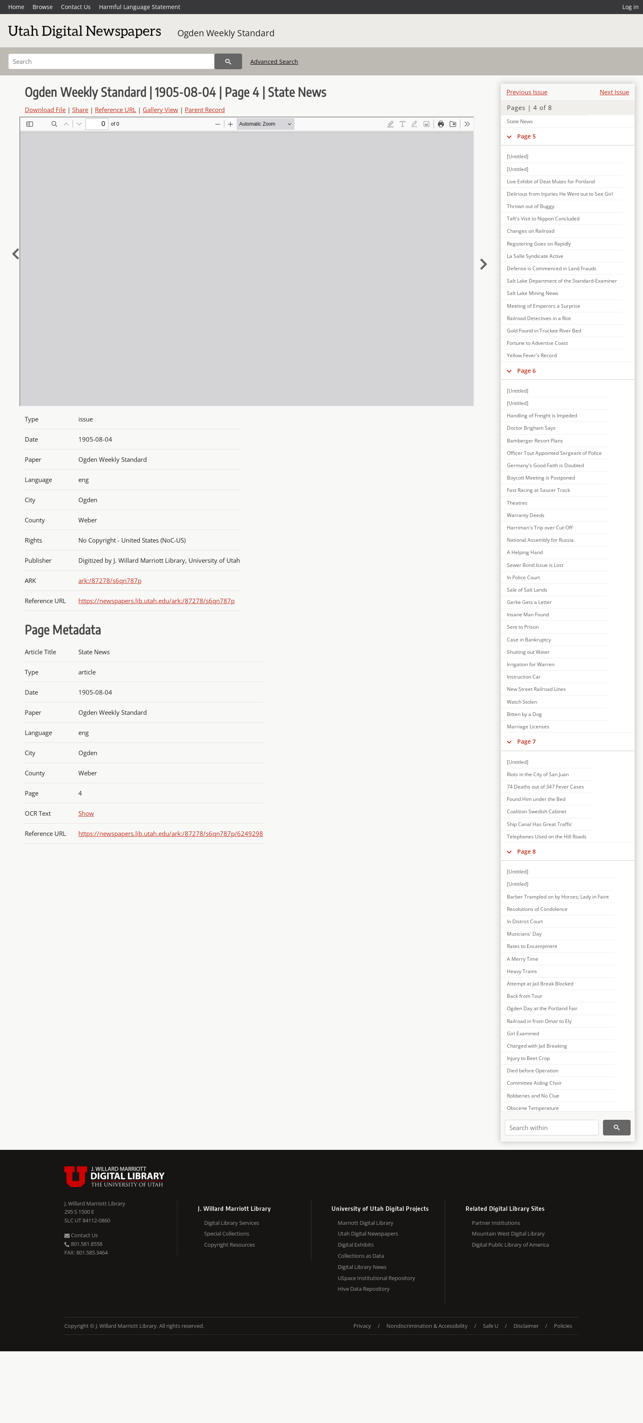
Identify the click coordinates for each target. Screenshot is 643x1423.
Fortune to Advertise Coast (537, 342)
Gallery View (160, 109)
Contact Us (76, 7)
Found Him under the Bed (536, 799)
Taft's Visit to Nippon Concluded (543, 218)
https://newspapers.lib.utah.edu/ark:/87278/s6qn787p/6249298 (170, 833)
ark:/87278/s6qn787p (109, 580)
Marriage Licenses (528, 726)
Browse (43, 7)
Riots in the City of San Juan (538, 774)
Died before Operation (532, 1070)
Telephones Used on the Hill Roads (546, 836)
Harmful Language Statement (139, 7)
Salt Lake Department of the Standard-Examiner (562, 280)
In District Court (525, 921)
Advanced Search (274, 62)
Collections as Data (361, 1255)
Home (16, 7)
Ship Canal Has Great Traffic (539, 824)
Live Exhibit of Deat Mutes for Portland (551, 181)
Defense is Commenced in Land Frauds (551, 268)
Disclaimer (526, 1325)
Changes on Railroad (530, 230)
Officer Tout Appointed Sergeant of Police (554, 452)
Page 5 (526, 136)
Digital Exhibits (356, 1244)
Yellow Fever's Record (532, 355)
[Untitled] (517, 156)
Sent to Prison (523, 626)
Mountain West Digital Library (508, 1233)
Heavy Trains (522, 971)
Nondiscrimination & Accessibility (427, 1325)
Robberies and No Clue (533, 1095)
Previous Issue (526, 92)
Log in (630, 7)
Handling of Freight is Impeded (542, 415)
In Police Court (523, 577)
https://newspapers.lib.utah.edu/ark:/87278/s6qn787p (156, 601)
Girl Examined (523, 1033)
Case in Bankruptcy (529, 639)
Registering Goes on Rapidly (539, 243)
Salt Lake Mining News (532, 293)
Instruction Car (524, 676)
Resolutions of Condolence (537, 909)
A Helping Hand (525, 552)
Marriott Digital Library (365, 1222)
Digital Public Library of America (510, 1244)
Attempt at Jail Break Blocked (540, 983)
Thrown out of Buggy (530, 206)
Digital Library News (362, 1267)
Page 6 (526, 370)
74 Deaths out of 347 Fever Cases (545, 786)
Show (86, 813)
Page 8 (526, 851)
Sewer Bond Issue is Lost (535, 565)
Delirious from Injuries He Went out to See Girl (560, 193)
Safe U (490, 1325)
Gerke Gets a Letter (529, 602)
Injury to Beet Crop (528, 1058)
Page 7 (526, 741)
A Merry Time (522, 958)
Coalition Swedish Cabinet (536, 811)
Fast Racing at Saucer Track (538, 490)
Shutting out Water (528, 651)
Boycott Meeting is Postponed (541, 477)
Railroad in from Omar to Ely (539, 1021)
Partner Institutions (496, 1222)
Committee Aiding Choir (534, 1082)
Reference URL (115, 109)
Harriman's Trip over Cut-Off (539, 527)
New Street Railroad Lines (536, 689)
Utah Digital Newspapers (368, 1233)
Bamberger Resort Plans (535, 440)
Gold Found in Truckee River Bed (544, 330)
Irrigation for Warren (530, 664)
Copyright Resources (229, 1244)
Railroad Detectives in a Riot (539, 318)
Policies (563, 1325)
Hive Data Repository (364, 1288)
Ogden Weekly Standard (226, 33)
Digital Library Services (231, 1222)
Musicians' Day (524, 933)
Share (80, 109)
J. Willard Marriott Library (94, 1203)
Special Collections (226, 1233)
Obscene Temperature (533, 1108)
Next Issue (614, 92)
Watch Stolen (522, 701)
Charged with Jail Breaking (537, 1045)
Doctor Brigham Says (531, 427)
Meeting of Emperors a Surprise (543, 305)
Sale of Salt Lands (527, 589)
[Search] (111, 61)
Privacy (362, 1325)
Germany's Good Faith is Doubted (545, 465)
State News (520, 121)
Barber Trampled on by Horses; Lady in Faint (558, 896)
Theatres (517, 502)
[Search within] (552, 1127)
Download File (45, 109)
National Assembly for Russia (540, 539)
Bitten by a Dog (524, 714)
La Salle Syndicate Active (535, 256)
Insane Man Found (528, 614)
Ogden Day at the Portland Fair (542, 1008)
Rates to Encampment (532, 946)
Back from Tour (524, 995)
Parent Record (205, 109)
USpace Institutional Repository (376, 1278)
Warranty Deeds (525, 515)
